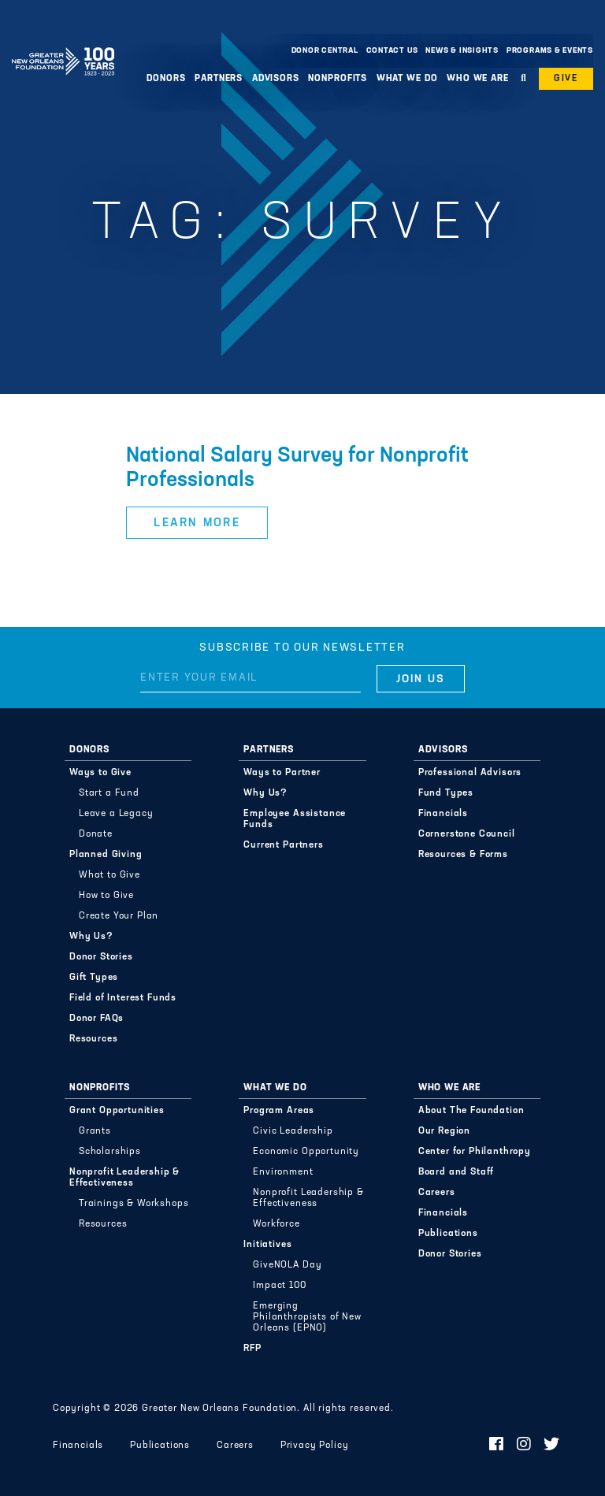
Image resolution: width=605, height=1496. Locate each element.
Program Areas (278, 1111)
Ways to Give (100, 773)
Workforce (276, 1224)
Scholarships (110, 1151)
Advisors (275, 79)
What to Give (109, 875)
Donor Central (324, 50)
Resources (93, 1039)
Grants (95, 1131)
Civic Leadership (292, 1131)
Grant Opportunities (117, 1111)
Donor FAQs (96, 1018)
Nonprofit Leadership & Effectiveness (124, 1177)
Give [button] (566, 79)
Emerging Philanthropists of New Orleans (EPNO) (307, 1317)
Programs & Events (550, 50)
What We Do (407, 79)
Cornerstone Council (466, 834)
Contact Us (392, 50)
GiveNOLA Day (287, 1265)
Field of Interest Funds (122, 998)
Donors (166, 79)
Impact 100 (279, 1285)
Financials (443, 814)
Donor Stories (101, 957)
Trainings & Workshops (134, 1203)
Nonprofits (337, 79)
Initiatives (267, 1244)
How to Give (106, 895)
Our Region (444, 1131)
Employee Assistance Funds (294, 819)
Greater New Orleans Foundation (63, 46)
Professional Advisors (470, 773)
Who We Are (478, 79)
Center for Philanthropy (474, 1151)
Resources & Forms (463, 854)
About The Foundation (471, 1111)
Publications (448, 1233)
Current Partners (283, 845)
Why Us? (91, 936)
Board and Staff (456, 1172)
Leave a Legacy (116, 814)
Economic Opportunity (306, 1151)
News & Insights (462, 50)
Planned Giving (106, 854)
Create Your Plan (118, 916)
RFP (252, 1348)
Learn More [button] (197, 523)
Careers (436, 1192)
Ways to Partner (282, 773)
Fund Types (445, 793)
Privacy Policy (314, 1445)
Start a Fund (109, 793)
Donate (96, 834)
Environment (283, 1172)
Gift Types (93, 977)
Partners (219, 79)
